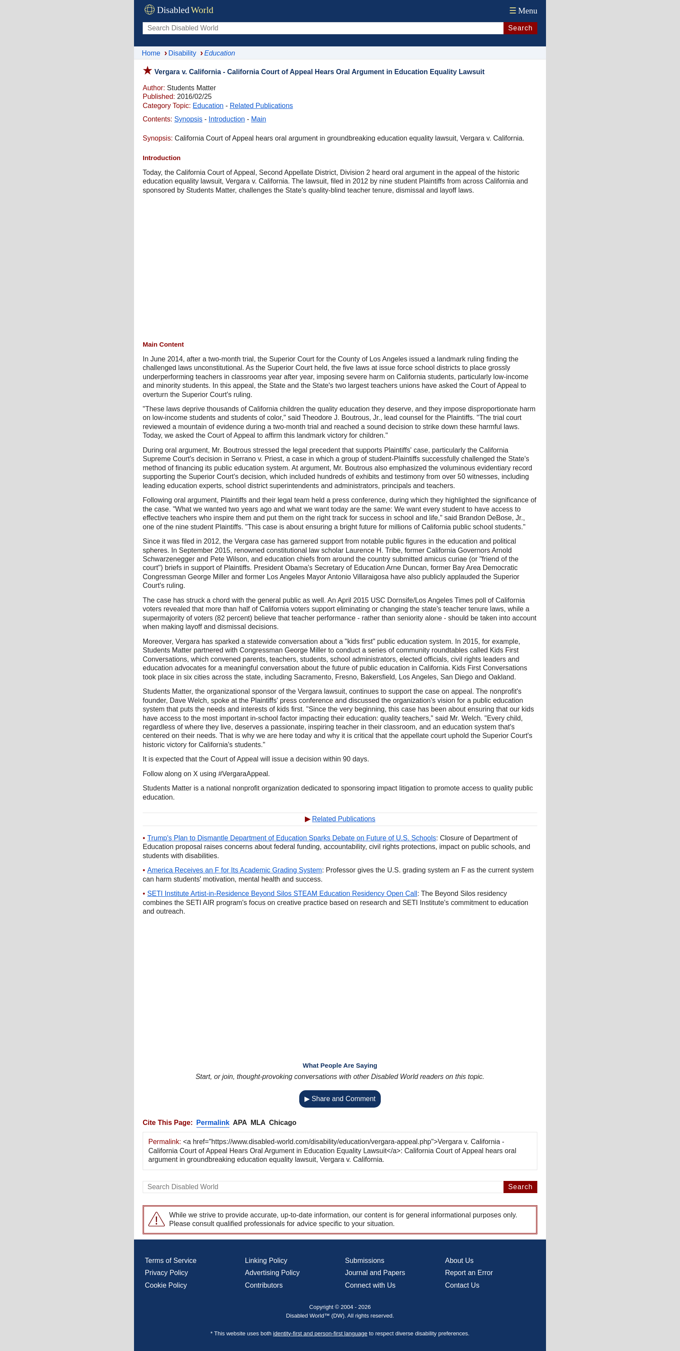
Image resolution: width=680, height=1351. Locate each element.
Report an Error (469, 1272)
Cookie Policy (166, 1285)
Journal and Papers (375, 1272)
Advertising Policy (272, 1272)
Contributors (264, 1285)
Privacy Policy (166, 1272)
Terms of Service (170, 1260)
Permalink (212, 1122)
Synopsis (188, 119)
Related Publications (261, 105)
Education (208, 105)
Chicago (282, 1122)
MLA (258, 1122)
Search (520, 28)
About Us (459, 1260)
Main (258, 119)
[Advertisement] (340, 268)
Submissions (365, 1260)
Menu (522, 10)
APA (240, 1122)
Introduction (227, 119)
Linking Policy (266, 1260)
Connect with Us (370, 1285)
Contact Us (462, 1285)
